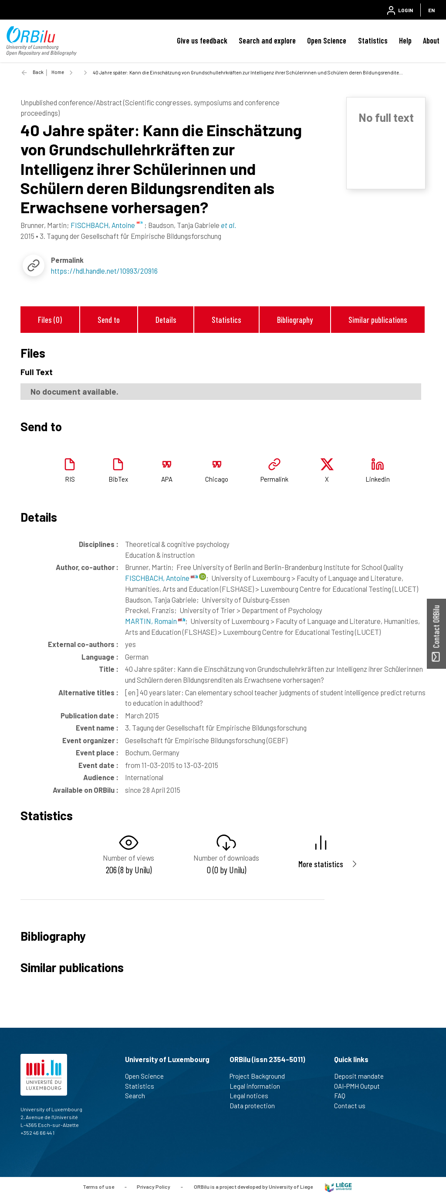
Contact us (353, 1106)
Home (57, 72)
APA (166, 479)
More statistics (320, 864)
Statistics (373, 40)
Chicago (216, 479)
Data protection (256, 1106)
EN (431, 10)
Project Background (261, 1076)
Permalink (274, 479)
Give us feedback (202, 40)
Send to (109, 320)
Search (138, 1096)
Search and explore (267, 40)
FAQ (343, 1096)
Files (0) (50, 320)
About (431, 40)
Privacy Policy (153, 1186)
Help (405, 40)
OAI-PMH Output (360, 1086)
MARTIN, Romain (155, 621)
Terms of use (98, 1186)
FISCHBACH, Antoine (161, 577)
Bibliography (295, 320)
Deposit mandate (362, 1076)
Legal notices (253, 1096)
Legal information (258, 1086)
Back (38, 72)
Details (165, 320)
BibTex (118, 479)
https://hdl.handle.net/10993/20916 (104, 270)
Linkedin (377, 479)
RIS (70, 479)
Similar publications (377, 320)
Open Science (326, 40)
